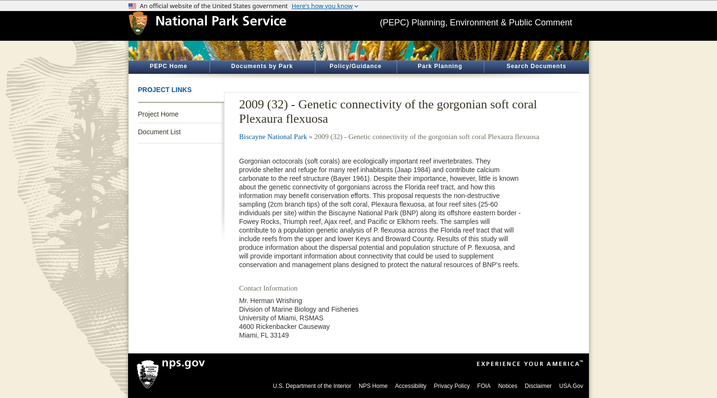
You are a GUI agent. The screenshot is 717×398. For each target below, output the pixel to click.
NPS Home (373, 386)
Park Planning (440, 66)
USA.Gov (571, 386)
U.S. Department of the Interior (312, 386)
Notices (507, 386)
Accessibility (410, 386)
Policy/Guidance (355, 66)
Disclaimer (538, 386)
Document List (159, 132)
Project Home (158, 114)
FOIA (484, 386)
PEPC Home (168, 66)
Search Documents (536, 66)
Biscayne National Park (273, 136)
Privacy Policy (452, 386)
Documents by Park (262, 66)
